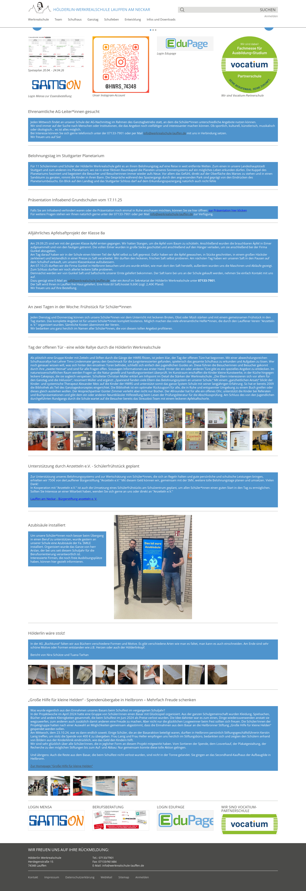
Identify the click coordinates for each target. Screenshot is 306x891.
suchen (268, 9)
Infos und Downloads (161, 19)
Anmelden (271, 16)
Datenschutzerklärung (79, 877)
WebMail (106, 877)
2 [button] (153, 30)
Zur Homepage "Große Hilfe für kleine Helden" (61, 766)
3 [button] (155, 30)
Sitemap (123, 877)
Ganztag (92, 19)
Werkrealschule (38, 19)
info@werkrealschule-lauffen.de (164, 133)
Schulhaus (75, 19)
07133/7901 (106, 858)
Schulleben (111, 19)
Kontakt (33, 877)
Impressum (51, 877)
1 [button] (150, 30)
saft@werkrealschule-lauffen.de (89, 280)
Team (58, 19)
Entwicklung (133, 19)
